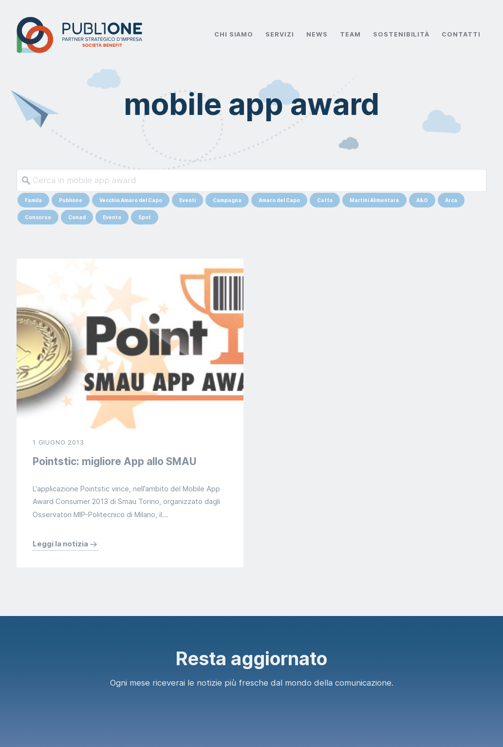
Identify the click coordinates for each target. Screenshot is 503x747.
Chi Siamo (234, 34)
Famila (33, 200)
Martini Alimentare (374, 200)
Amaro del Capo (279, 200)
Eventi (187, 200)
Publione (70, 200)
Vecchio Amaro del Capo (130, 200)
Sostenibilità (401, 34)
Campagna (227, 200)
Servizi (279, 34)
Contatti (461, 34)
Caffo (325, 200)
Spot (144, 217)
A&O (422, 200)
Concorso (38, 217)
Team (350, 34)
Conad (77, 217)
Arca (451, 200)
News (317, 34)
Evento (112, 217)
